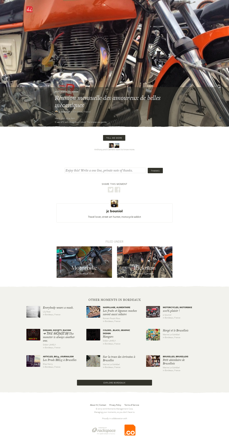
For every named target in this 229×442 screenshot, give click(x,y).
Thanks (155, 170)
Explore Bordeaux (114, 382)
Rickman (73, 91)
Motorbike (61, 91)
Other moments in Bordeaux (114, 299)
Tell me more (114, 137)
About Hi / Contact (98, 404)
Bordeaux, (82, 111)
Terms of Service (131, 404)
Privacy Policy (115, 404)
